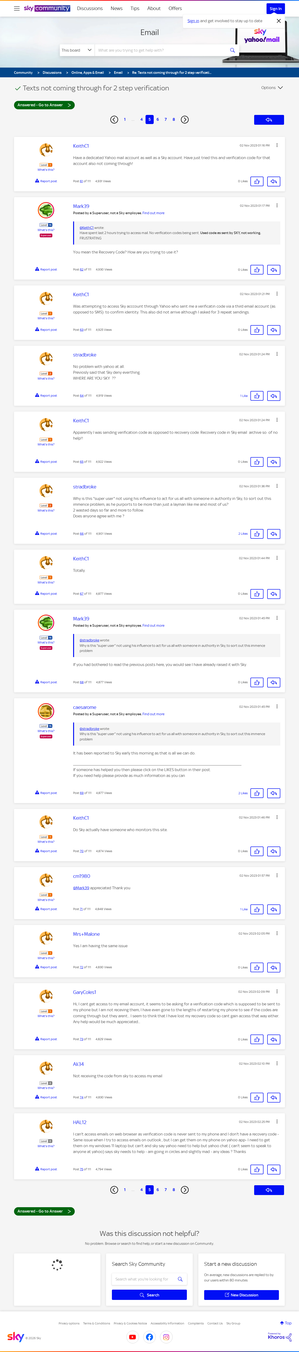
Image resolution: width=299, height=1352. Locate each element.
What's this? (46, 169)
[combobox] (160, 50)
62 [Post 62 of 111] (81, 269)
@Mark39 (81, 888)
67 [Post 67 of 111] (81, 593)
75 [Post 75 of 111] (81, 1169)
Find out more (153, 213)
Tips (135, 8)
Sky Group (233, 1323)
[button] (277, 145)
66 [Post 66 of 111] (82, 533)
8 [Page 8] (174, 119)
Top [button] (288, 1323)
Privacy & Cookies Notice (130, 1323)
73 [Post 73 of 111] (81, 1039)
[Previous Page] (114, 119)
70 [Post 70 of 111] (82, 851)
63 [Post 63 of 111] (81, 329)
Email (149, 32)
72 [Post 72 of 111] (81, 967)
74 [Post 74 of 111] (81, 1097)
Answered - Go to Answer (44, 105)
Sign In (276, 8)
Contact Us (215, 1323)
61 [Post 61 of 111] (81, 181)
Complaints (196, 1323)
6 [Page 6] (158, 119)
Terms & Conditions (96, 1323)
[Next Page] (184, 119)
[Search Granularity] (77, 50)
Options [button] (268, 87)
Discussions (90, 8)
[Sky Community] (47, 8)
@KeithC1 (87, 228)
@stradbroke (89, 640)
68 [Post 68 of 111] (82, 682)
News (117, 8)
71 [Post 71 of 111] (81, 909)
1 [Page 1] (125, 119)
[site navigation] (17, 8)
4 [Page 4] (141, 119)
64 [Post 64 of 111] (82, 395)
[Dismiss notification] (279, 21)
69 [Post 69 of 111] (82, 793)
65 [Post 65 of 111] (81, 461)
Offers (175, 8)
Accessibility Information (167, 1323)
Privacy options (69, 1323)
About (154, 8)
